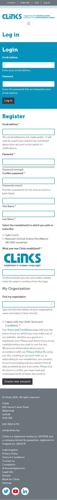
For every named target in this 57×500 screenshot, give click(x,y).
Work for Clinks (10, 479)
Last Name (8, 219)
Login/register (10, 450)
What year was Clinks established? (21, 249)
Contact (11, 3)
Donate (6, 476)
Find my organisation (14, 297)
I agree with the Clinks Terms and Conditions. (24, 324)
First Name (8, 206)
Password (7, 76)
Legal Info (7, 472)
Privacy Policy (34, 352)
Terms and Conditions (19, 330)
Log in (47, 3)
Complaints (8, 465)
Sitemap (7, 483)
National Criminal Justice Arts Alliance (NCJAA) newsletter (26, 241)
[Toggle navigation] (28, 23)
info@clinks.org (10, 430)
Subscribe (25, 3)
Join (37, 3)
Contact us (8, 461)
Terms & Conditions (13, 457)
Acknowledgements (13, 468)
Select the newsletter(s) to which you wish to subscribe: (27, 227)
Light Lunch (12, 235)
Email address (10, 57)
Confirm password (12, 173)
